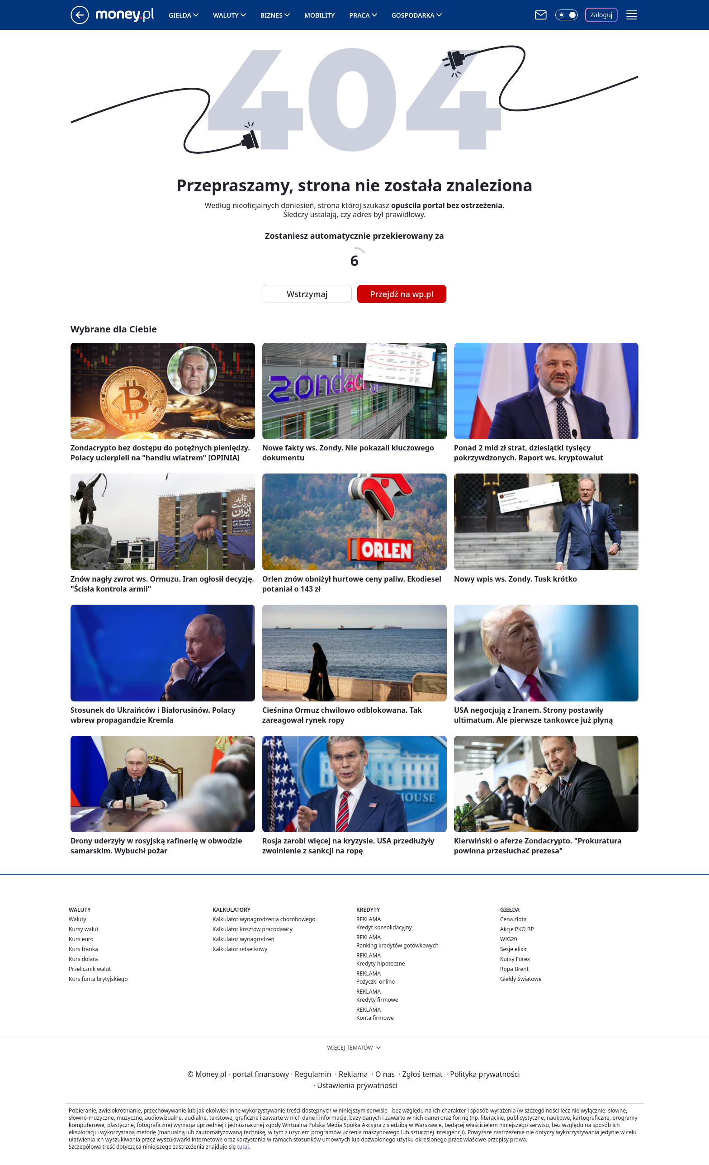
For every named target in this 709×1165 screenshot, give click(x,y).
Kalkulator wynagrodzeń (243, 939)
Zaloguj (602, 14)
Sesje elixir (513, 949)
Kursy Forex (515, 959)
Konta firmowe (375, 1018)
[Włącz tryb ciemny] (566, 14)
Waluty (226, 15)
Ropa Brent (514, 969)
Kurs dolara (83, 959)
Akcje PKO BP (517, 929)
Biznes (271, 15)
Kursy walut (84, 929)
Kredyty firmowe (377, 1000)
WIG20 (508, 939)
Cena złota (513, 919)
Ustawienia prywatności (355, 1085)
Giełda (180, 15)
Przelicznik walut (90, 969)
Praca (360, 15)
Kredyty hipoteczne (380, 963)
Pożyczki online (375, 981)
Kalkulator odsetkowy (240, 949)
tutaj (243, 1147)
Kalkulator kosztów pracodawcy (253, 929)
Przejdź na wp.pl (402, 294)
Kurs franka (83, 949)
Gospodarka (413, 15)
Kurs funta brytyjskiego (98, 979)
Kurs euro (81, 939)
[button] (631, 15)
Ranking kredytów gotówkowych (397, 945)
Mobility (319, 15)
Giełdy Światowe (521, 979)
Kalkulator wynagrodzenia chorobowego (264, 919)
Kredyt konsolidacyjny (384, 927)
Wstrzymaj (307, 294)
